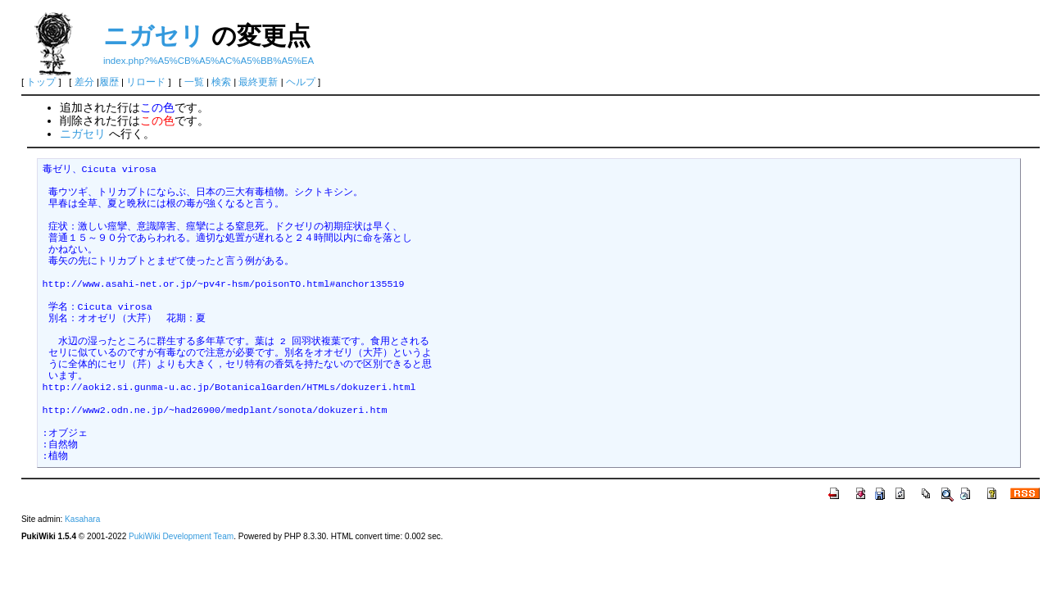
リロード (145, 82)
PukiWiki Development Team (181, 536)
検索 (221, 82)
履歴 (109, 82)
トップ (41, 82)
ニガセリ (154, 35)
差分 (84, 82)
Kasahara (82, 519)
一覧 (194, 82)
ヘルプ (300, 82)
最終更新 (258, 82)
